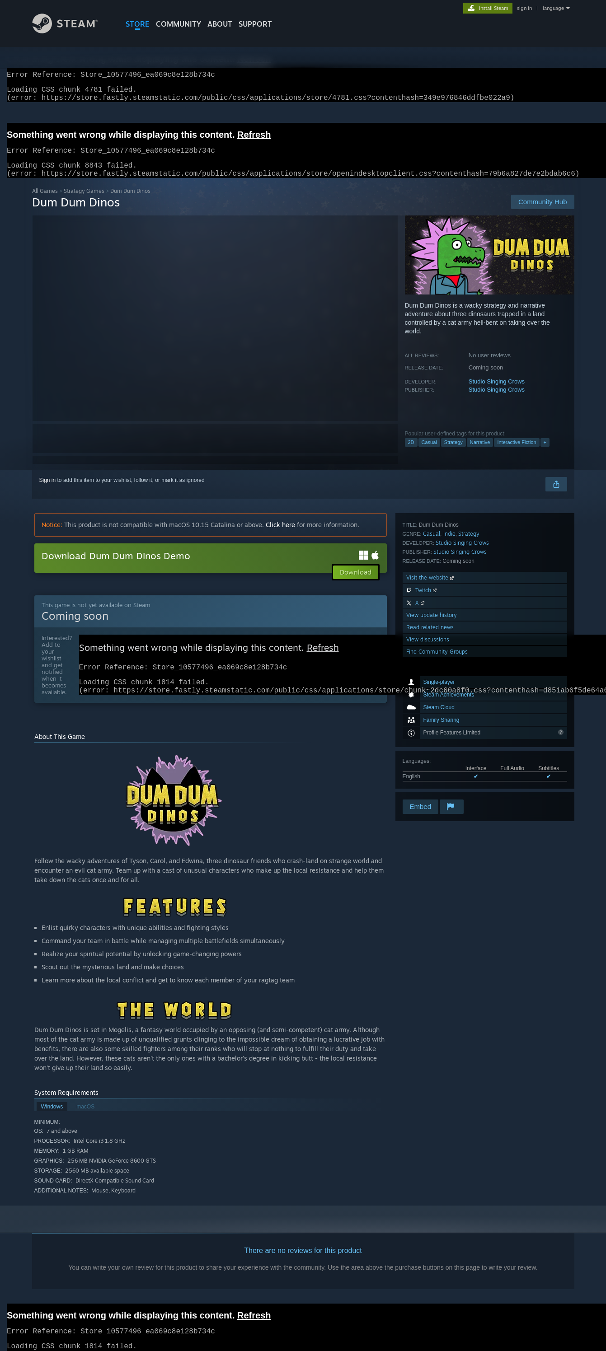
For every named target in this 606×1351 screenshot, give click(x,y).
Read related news (430, 761)
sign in (524, 8)
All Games (45, 201)
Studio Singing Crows (497, 392)
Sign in (47, 491)
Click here (280, 535)
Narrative (480, 453)
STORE (138, 23)
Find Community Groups (437, 785)
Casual (429, 453)
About (219, 23)
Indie (449, 667)
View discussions (427, 773)
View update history (431, 749)
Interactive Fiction (516, 453)
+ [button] (545, 453)
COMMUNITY (178, 23)
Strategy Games (84, 201)
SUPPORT (255, 23)
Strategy (453, 453)
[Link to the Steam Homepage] (72, 31)
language (553, 8)
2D (411, 453)
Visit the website (431, 711)
